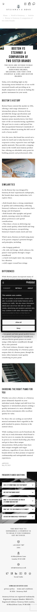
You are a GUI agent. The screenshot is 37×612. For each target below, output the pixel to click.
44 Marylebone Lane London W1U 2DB (18, 556)
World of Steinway (18, 15)
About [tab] (30, 288)
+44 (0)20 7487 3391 (18, 545)
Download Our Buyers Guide (18, 586)
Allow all (18, 322)
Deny (18, 328)
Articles (31, 15)
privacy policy (9, 589)
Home (5, 15)
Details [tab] (18, 288)
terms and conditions (25, 589)
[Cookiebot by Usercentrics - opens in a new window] (26, 282)
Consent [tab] (6, 288)
